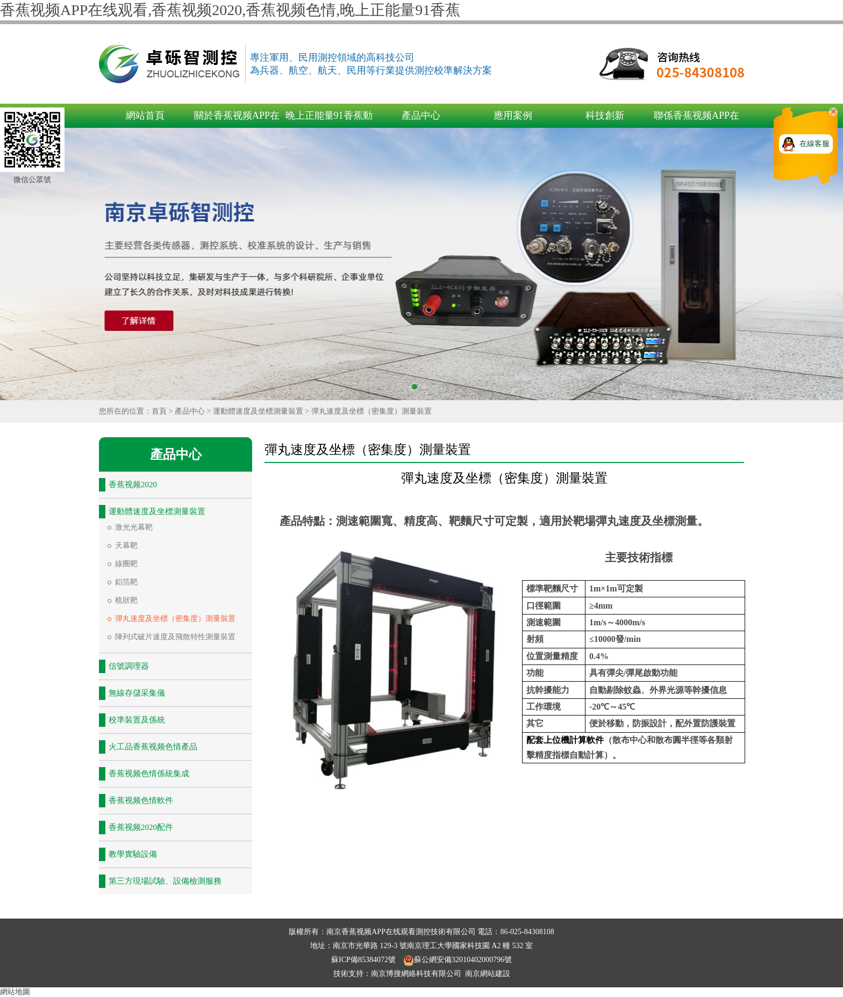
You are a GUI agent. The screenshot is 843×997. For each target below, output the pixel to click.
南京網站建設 (487, 974)
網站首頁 (145, 115)
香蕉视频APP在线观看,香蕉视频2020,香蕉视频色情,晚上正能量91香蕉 (230, 10)
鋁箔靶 (126, 582)
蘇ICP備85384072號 (364, 960)
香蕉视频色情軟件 (141, 800)
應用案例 (513, 115)
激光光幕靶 (134, 527)
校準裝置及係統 (137, 720)
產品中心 (421, 115)
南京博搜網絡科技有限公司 (416, 974)
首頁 (159, 411)
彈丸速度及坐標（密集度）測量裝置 (371, 411)
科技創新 (604, 115)
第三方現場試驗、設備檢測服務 (165, 881)
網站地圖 (15, 992)
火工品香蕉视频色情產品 (153, 746)
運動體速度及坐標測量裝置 (258, 411)
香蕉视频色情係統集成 (149, 773)
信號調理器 (129, 666)
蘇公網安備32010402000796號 (457, 960)
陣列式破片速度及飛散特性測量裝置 (175, 637)
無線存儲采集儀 (137, 693)
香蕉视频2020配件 (141, 827)
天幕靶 (126, 545)
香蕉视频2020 (133, 484)
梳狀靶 (126, 600)
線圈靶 (126, 564)
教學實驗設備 (133, 854)
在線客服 (814, 144)
